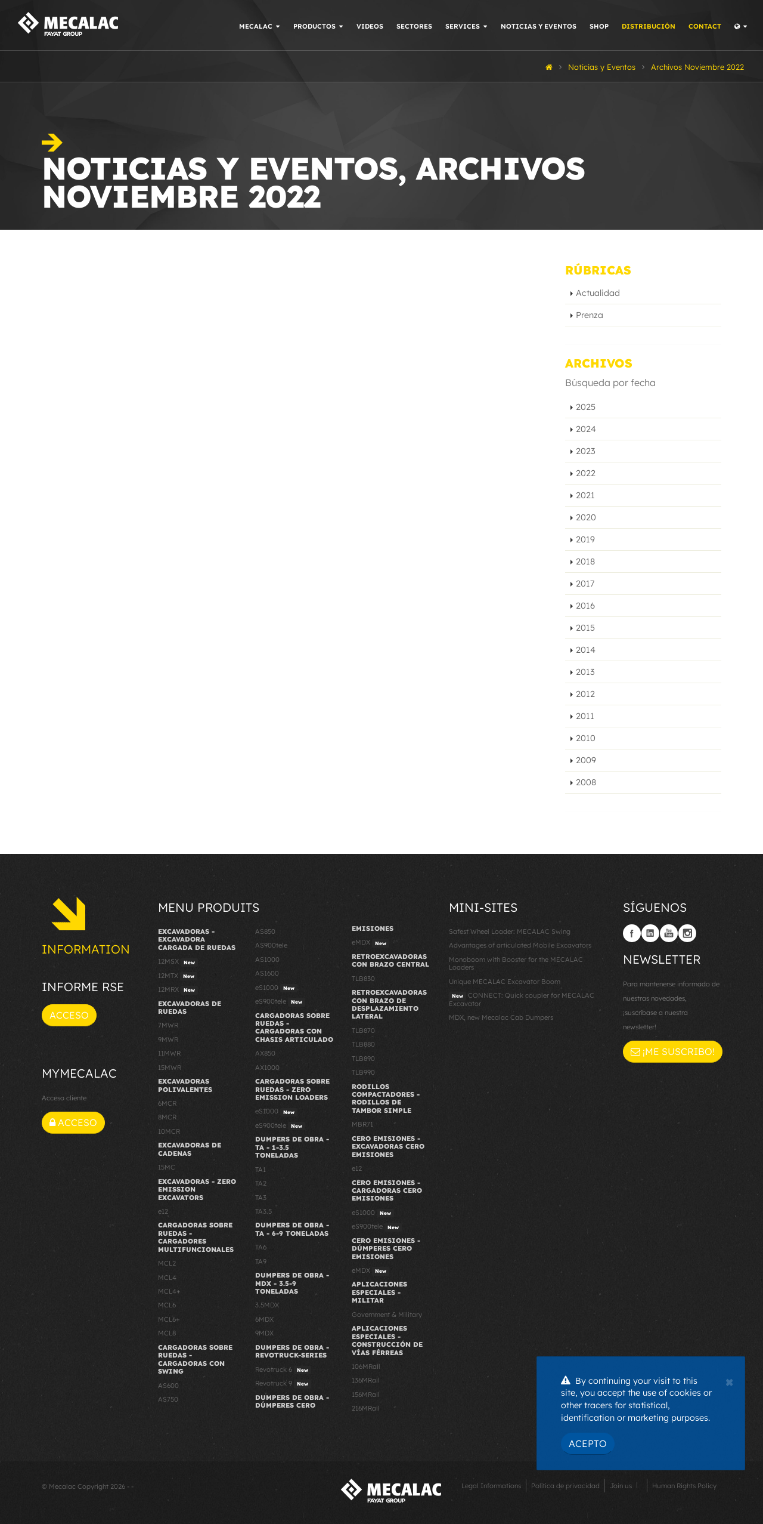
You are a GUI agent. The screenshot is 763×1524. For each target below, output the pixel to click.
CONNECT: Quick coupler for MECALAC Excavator (521, 999)
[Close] (729, 1381)
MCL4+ (169, 1291)
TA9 (260, 1261)
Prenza (589, 315)
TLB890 (363, 1058)
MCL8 (167, 1333)
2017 (585, 583)
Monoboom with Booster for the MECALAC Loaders (516, 963)
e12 (163, 1211)
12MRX (178, 990)
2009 (586, 760)
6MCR (167, 1103)
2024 (586, 429)
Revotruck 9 (283, 1384)
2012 (585, 694)
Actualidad (598, 293)
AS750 (168, 1399)
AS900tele (271, 945)
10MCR (169, 1131)
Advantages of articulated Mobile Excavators (520, 945)
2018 (585, 561)
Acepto (588, 1443)
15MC (166, 1167)
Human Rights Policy (684, 1486)
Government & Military (387, 1314)
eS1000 (276, 988)
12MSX (178, 962)
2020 (586, 517)
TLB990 (363, 1072)
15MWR (169, 1067)
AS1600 (267, 973)
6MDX (264, 1319)
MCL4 (167, 1277)
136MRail (366, 1380)
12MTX (177, 976)
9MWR (168, 1039)
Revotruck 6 (283, 1370)
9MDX (264, 1333)
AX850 (265, 1053)
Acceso (69, 1015)
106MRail (366, 1366)
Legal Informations (491, 1486)
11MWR (169, 1053)
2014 (585, 649)
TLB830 (363, 978)
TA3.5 (263, 1211)
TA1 (260, 1169)
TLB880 (363, 1044)
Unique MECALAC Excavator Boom (504, 981)
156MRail (366, 1394)
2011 (585, 716)
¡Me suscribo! (673, 1051)
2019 (585, 539)
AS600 (168, 1385)
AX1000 (267, 1067)
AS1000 (267, 959)
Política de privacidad (565, 1486)
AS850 (265, 931)
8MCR (167, 1117)
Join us (621, 1486)
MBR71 (362, 1124)
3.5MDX (267, 1305)
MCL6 (167, 1305)
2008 (586, 782)
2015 (585, 627)
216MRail (366, 1408)
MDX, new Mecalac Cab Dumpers (501, 1017)
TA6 (260, 1247)
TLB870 (363, 1030)
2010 (585, 738)
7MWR (168, 1025)
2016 (585, 605)
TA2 (260, 1183)
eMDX (370, 943)
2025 (585, 407)
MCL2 (167, 1263)
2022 (585, 473)
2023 (585, 451)
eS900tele (280, 1002)
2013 (585, 672)
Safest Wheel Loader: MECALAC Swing (509, 931)
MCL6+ (169, 1319)
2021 (585, 495)
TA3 (260, 1197)
